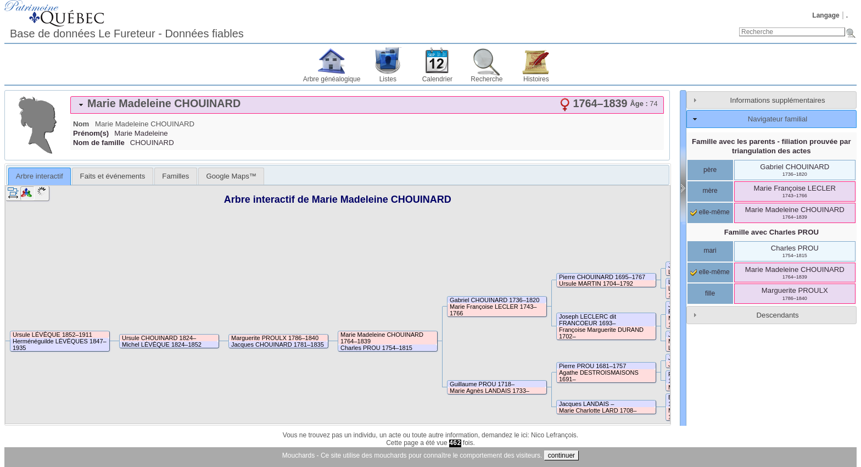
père (710, 170)
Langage (825, 15)
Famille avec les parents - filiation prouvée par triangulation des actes (771, 146)
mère (709, 190)
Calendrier (437, 79)
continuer (561, 455)
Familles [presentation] (175, 176)
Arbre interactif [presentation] (39, 176)
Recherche (486, 79)
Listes (387, 79)
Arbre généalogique (332, 79)
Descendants (778, 315)
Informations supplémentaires (777, 100)
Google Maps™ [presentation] (231, 176)
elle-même (709, 212)
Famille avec (771, 232)
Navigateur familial (777, 119)
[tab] (367, 105)
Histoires (536, 79)
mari (709, 250)
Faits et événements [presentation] (113, 176)
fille (710, 293)
